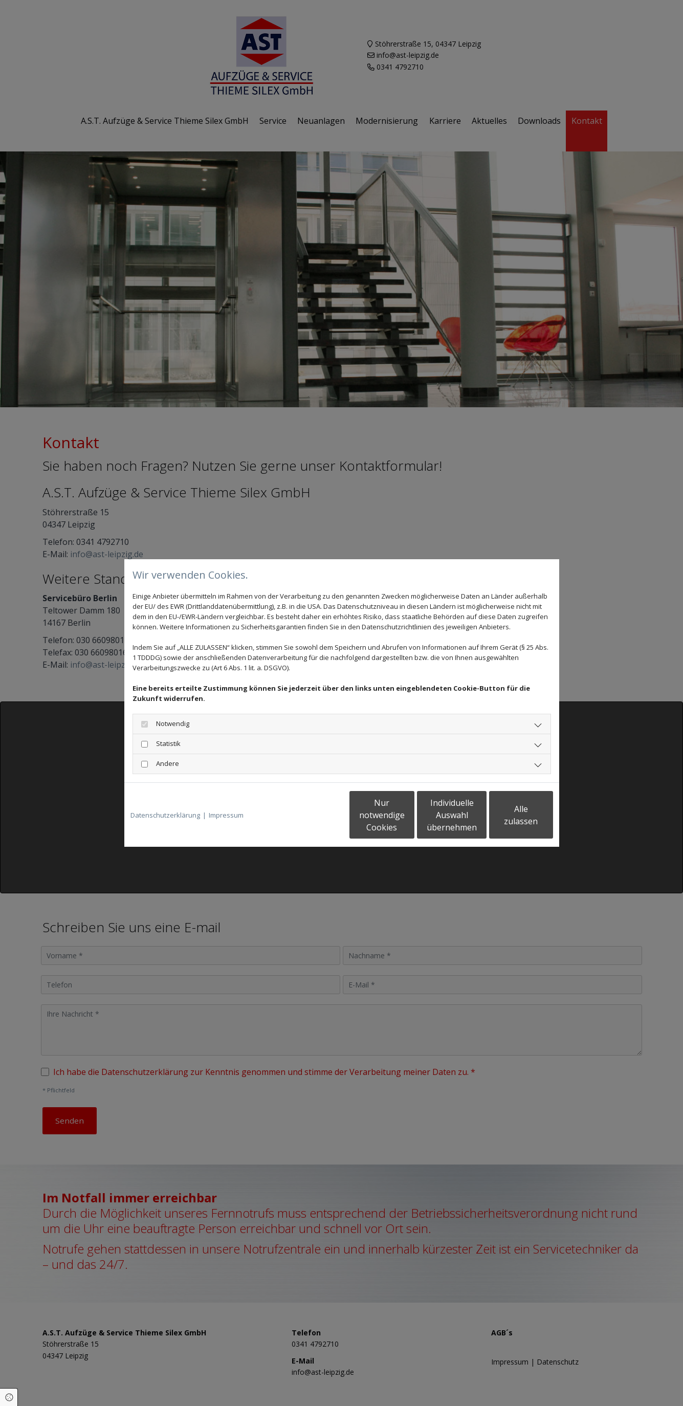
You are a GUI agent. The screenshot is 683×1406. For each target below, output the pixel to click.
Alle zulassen (506, 815)
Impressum (226, 815)
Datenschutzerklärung (165, 815)
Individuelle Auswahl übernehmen (408, 815)
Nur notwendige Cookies (311, 815)
